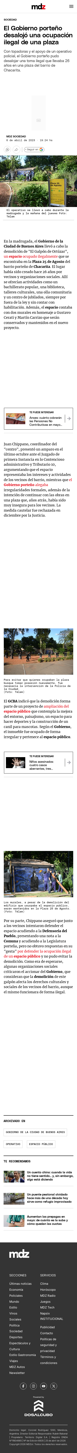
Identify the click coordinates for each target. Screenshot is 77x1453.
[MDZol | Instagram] (33, 1386)
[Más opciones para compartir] (16, 149)
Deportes (15, 1337)
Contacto (46, 1333)
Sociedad (10, 20)
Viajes (13, 1361)
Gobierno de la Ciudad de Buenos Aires (35, 1132)
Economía (16, 1290)
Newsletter (17, 1373)
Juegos (45, 1301)
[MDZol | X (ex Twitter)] (54, 1386)
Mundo (14, 1301)
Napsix (45, 1313)
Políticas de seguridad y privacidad (48, 1345)
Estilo (13, 1307)
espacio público (41, 1144)
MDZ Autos (17, 1367)
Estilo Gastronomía (22, 1355)
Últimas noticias (20, 1284)
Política (14, 1325)
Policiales (16, 1295)
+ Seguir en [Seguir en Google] (34, 150)
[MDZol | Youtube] (43, 1386)
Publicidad (47, 1327)
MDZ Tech (47, 1307)
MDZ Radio (48, 1295)
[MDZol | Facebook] (23, 1386)
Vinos (13, 1313)
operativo (13, 1144)
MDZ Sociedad (16, 136)
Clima (44, 1284)
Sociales (15, 1319)
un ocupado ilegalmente (31, 256)
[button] (71, 6)
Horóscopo (48, 1290)
